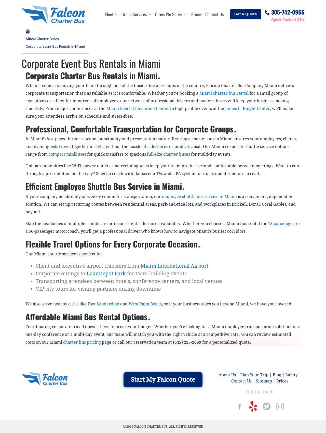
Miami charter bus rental (224, 93)
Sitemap (264, 381)
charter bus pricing (82, 342)
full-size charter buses (168, 154)
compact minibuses (67, 154)
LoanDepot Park (106, 273)
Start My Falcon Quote (163, 379)
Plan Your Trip (254, 375)
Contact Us (214, 14)
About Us (227, 375)
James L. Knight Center (247, 108)
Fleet (111, 14)
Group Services (136, 14)
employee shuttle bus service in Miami (199, 196)
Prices (196, 14)
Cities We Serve (170, 14)
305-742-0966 (287, 11)
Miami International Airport (174, 266)
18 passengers (281, 223)
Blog (277, 375)
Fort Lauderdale (103, 304)
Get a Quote (245, 14)
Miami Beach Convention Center (137, 108)
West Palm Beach (145, 304)
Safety (292, 375)
